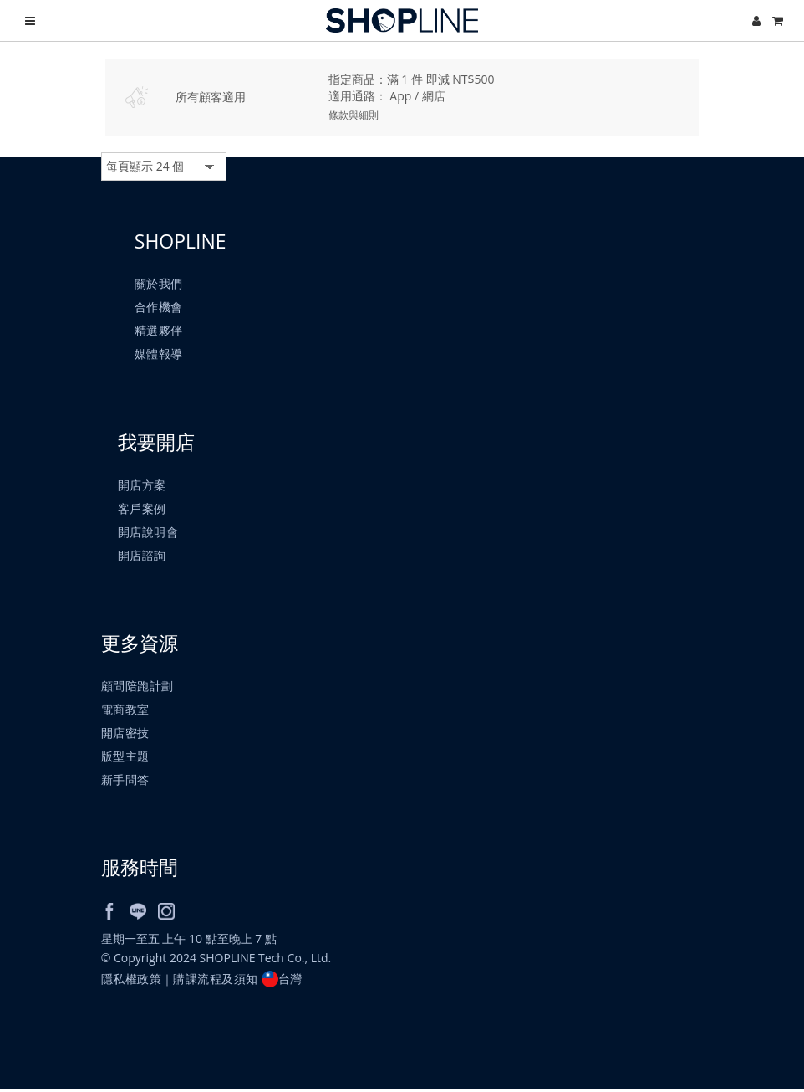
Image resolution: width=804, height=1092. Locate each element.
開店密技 (125, 735)
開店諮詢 (142, 556)
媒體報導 (159, 354)
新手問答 (125, 782)
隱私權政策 (131, 981)
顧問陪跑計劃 (137, 688)
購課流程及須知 (216, 981)
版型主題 (125, 758)
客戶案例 (142, 509)
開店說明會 (148, 533)
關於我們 (159, 284)
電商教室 (125, 712)
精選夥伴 (159, 331)
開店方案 (142, 486)
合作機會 (159, 307)
